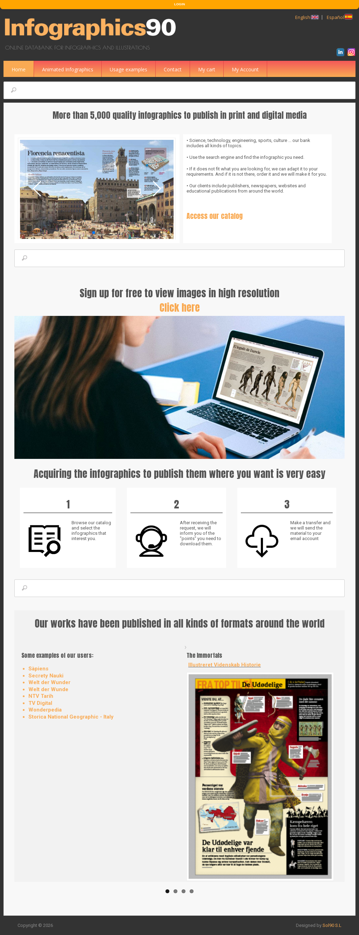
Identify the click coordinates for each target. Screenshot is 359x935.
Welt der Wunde (48, 689)
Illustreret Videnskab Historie (224, 665)
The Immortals (204, 655)
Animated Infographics (67, 69)
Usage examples (128, 69)
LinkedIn (341, 53)
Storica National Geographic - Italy (71, 717)
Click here (180, 307)
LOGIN (179, 4)
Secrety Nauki (45, 676)
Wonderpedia (45, 710)
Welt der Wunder (49, 682)
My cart (206, 69)
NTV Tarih (40, 696)
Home (19, 69)
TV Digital (40, 703)
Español (339, 17)
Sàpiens (38, 668)
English (306, 17)
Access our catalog (215, 215)
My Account (245, 69)
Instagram (352, 53)
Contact (173, 69)
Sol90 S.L (332, 925)
